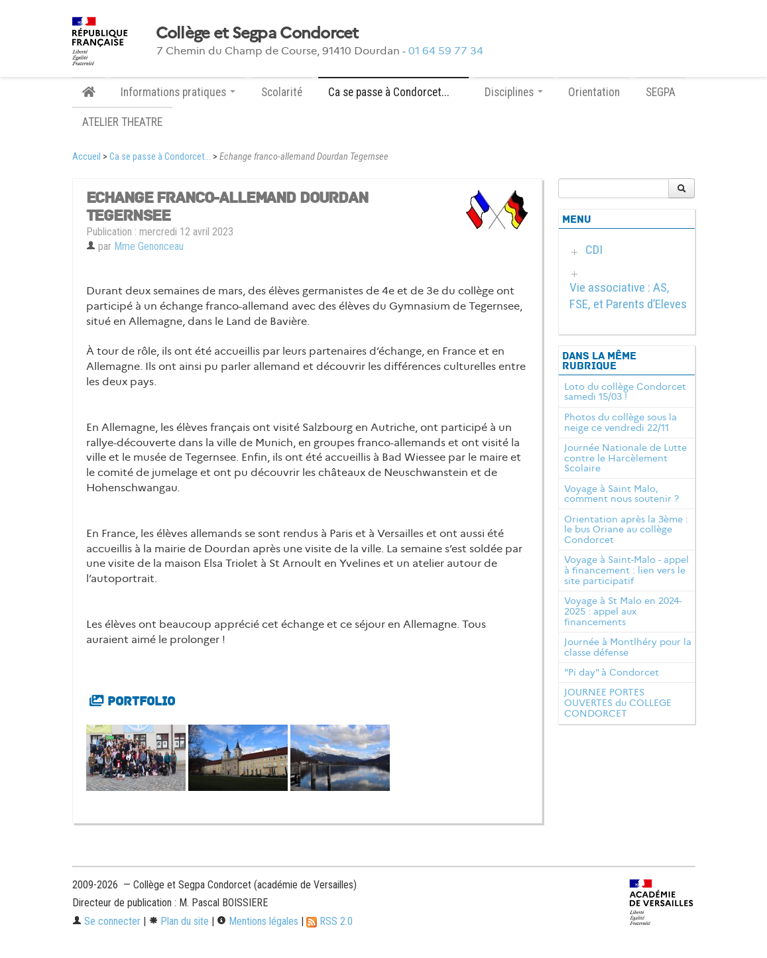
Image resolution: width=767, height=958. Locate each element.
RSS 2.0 (329, 921)
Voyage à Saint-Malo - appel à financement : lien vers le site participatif (626, 570)
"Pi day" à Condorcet (611, 672)
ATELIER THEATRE (122, 122)
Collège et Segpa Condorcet (257, 33)
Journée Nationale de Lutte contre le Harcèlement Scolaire (625, 458)
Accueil (86, 156)
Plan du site (178, 921)
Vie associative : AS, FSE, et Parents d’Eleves (628, 296)
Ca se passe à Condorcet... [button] (393, 92)
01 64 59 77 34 (445, 50)
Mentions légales (257, 921)
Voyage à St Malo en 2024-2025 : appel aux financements (622, 611)
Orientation (594, 92)
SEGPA (661, 92)
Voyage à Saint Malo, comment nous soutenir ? (621, 494)
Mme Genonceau (149, 246)
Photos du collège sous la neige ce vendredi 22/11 (620, 422)
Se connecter (106, 921)
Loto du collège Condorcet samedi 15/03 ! (625, 392)
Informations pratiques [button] (178, 92)
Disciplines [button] (514, 92)
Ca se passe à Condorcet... (160, 156)
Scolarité (281, 92)
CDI (594, 249)
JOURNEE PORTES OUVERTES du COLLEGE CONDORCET (618, 702)
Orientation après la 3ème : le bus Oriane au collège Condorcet (626, 529)
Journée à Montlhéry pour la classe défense (627, 647)
